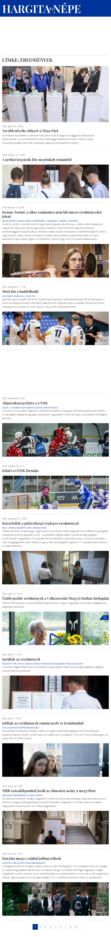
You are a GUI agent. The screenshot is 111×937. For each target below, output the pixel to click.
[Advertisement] (55, 33)
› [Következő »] (80, 927)
